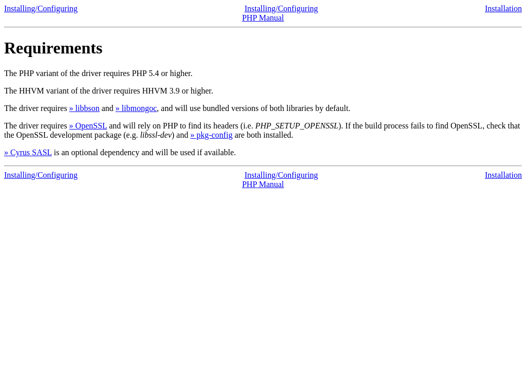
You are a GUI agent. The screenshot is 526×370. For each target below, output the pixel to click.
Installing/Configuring (41, 8)
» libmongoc (136, 108)
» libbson (84, 108)
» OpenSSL (88, 125)
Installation (503, 8)
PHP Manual (263, 17)
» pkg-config (211, 135)
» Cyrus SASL (28, 152)
